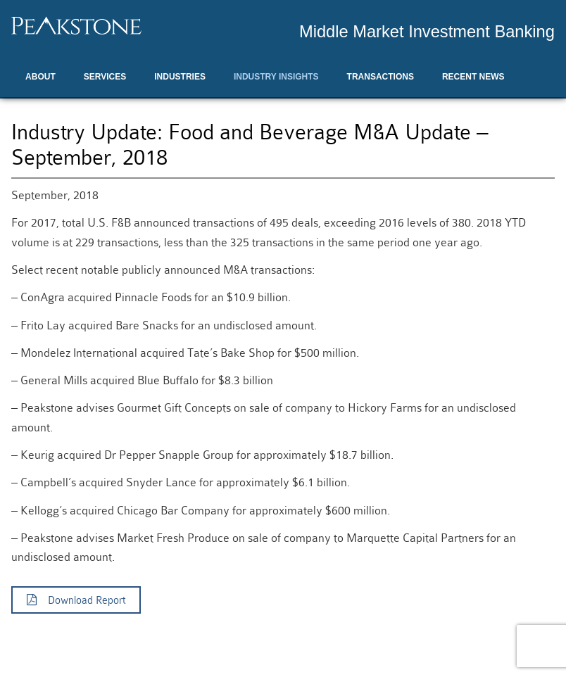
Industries (180, 77)
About (40, 77)
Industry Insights (276, 77)
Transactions (380, 77)
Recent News (473, 77)
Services (105, 77)
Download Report (76, 600)
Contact (45, 112)
